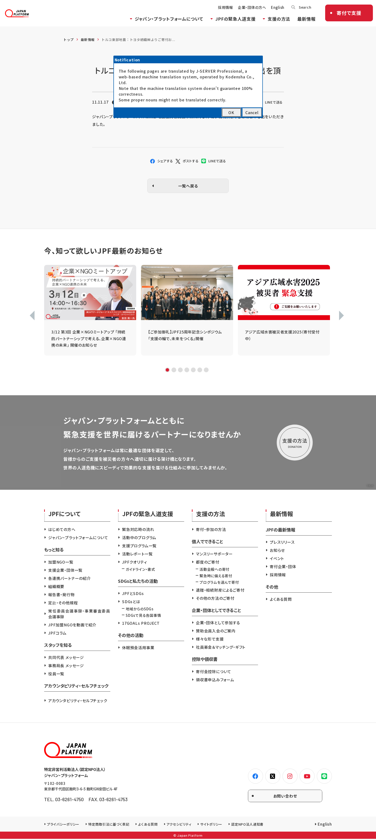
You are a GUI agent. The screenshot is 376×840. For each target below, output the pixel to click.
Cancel (251, 112)
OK (231, 112)
